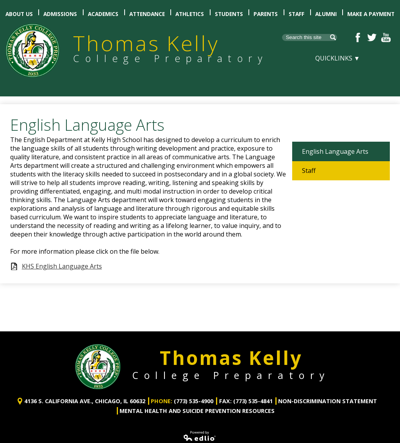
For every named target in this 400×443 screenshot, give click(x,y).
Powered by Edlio (200, 427)
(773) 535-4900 (193, 393)
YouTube (386, 37)
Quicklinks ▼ (337, 58)
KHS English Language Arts (62, 266)
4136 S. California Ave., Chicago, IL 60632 (84, 393)
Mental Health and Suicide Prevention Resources (197, 402)
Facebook (357, 37)
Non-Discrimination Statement (327, 393)
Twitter (372, 37)
